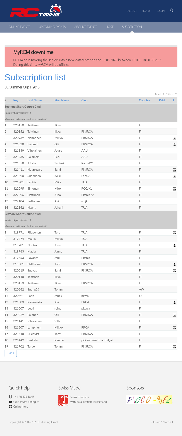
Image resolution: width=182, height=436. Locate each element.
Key (15, 100)
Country (144, 100)
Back (11, 353)
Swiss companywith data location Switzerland (82, 399)
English (131, 11)
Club (84, 100)
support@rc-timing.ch (26, 402)
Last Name (34, 100)
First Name (61, 100)
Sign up (146, 11)
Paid (162, 100)
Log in (161, 11)
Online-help (20, 406)
